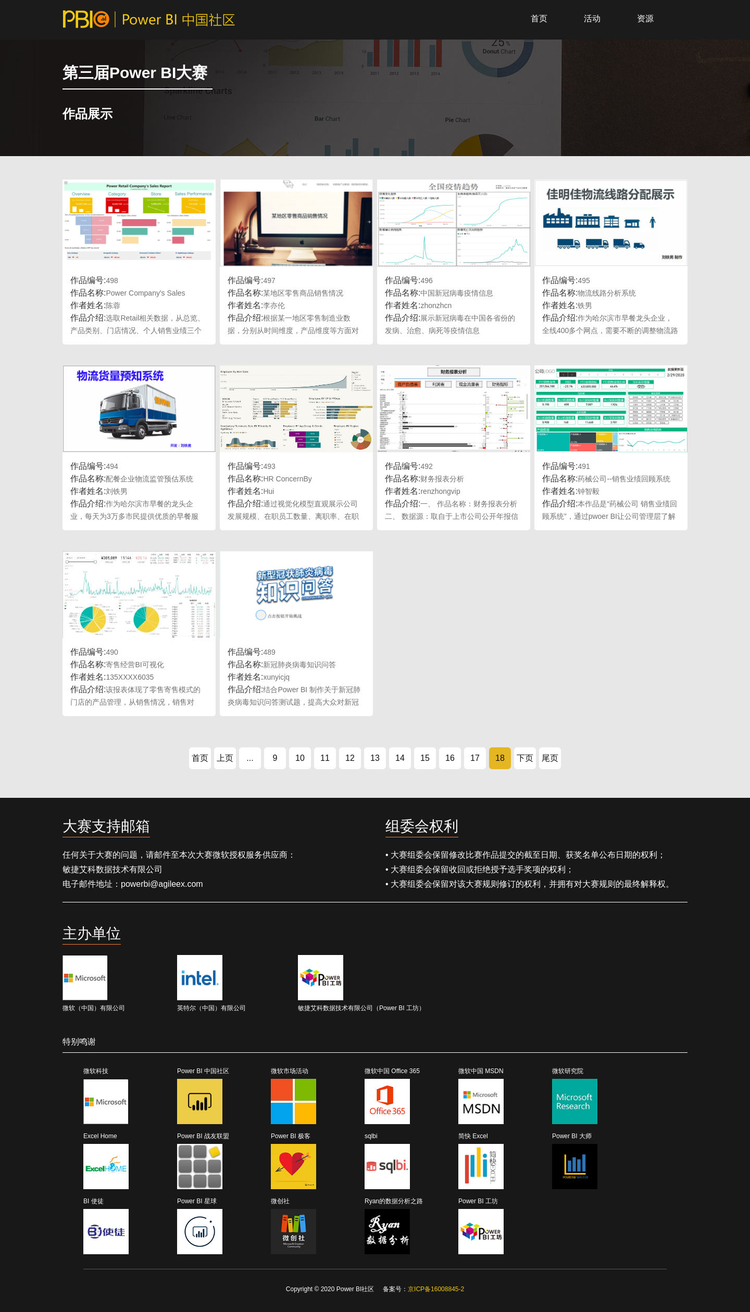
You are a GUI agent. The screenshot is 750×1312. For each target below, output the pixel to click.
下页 (525, 758)
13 (375, 758)
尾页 (550, 758)
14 (400, 758)
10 (300, 758)
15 (425, 758)
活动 (592, 18)
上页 (225, 758)
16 (450, 758)
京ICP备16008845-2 (436, 1289)
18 (500, 758)
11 (325, 758)
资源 (645, 18)
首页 (539, 18)
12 (350, 758)
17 (475, 758)
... (249, 758)
